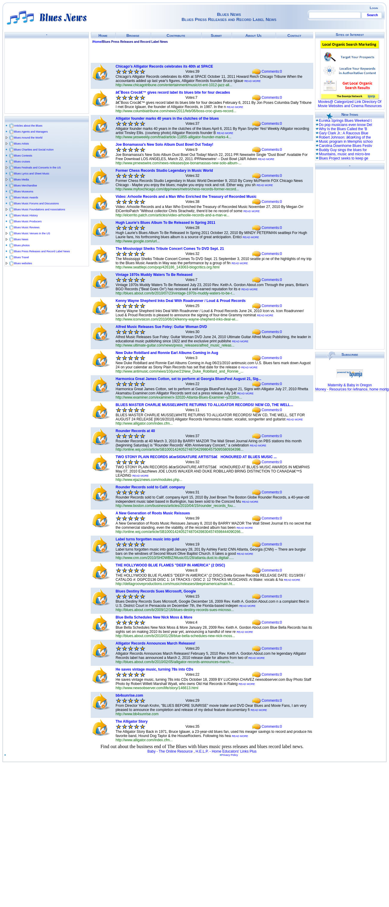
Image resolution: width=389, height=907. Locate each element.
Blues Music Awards (26, 197)
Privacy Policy (229, 754)
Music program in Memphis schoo (346, 141)
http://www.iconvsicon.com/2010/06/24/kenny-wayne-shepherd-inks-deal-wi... (177, 319)
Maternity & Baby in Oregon (350, 385)
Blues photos (22, 245)
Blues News (21, 239)
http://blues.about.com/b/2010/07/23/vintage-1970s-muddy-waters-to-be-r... (175, 293)
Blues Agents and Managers (31, 131)
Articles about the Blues (28, 125)
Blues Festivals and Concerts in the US (37, 167)
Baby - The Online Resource (170, 751)
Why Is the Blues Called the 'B (343, 129)
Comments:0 (271, 71)
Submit (216, 35)
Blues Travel (21, 257)
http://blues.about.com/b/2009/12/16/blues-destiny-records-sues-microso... (175, 610)
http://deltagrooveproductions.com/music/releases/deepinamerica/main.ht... (175, 584)
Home (103, 35)
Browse (132, 35)
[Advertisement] (46, 76)
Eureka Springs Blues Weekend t (345, 120)
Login (374, 8)
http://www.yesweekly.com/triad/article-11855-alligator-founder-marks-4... (173, 137)
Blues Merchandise (25, 185)
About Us (253, 35)
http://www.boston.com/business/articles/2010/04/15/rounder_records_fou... (176, 506)
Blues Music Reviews (27, 227)
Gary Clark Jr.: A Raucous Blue (343, 133)
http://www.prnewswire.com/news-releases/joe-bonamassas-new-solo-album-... (178, 163)
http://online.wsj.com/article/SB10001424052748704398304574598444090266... (179, 532)
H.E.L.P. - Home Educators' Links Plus (226, 751)
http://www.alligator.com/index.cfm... (144, 423)
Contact (294, 35)
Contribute (176, 35)
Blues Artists (21, 143)
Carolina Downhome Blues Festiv (345, 146)
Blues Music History (26, 215)
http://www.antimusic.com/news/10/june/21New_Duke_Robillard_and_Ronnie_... (179, 371)
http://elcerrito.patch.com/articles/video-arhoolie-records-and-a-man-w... (172, 215)
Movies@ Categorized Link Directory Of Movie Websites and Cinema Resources (350, 104)
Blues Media (21, 179)
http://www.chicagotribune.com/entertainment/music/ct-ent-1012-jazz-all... (174, 85)
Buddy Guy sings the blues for (343, 150)
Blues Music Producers (28, 221)
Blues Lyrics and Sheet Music (31, 173)
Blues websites (23, 263)
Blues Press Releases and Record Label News (42, 251)
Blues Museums (23, 191)
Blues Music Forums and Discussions (36, 203)
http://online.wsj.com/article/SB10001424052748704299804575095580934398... (179, 449)
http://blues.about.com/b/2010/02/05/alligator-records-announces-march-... (175, 662)
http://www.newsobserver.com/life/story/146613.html (157, 688)
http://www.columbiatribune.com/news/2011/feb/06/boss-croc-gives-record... (176, 111)
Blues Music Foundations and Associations (39, 209)
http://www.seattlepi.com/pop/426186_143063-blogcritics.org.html (168, 267)
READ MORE (252, 81)
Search (372, 15)
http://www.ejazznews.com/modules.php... (149, 480)
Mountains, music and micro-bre (344, 154)
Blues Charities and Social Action (34, 149)
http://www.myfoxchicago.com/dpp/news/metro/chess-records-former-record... (177, 189)
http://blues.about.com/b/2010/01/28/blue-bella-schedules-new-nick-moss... (175, 636)
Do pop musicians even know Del (345, 125)
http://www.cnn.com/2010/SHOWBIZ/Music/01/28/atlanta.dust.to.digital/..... (175, 558)
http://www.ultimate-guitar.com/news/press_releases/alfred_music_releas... (175, 345)
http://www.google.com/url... (138, 241)
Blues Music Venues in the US (32, 233)
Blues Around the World (28, 137)
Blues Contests (23, 155)
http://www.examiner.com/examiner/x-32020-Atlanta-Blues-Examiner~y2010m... (179, 397)
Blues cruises (22, 161)
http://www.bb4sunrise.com (137, 714)
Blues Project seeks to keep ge (343, 158)
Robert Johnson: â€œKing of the (345, 137)
